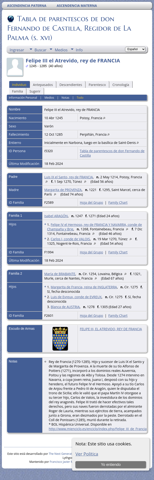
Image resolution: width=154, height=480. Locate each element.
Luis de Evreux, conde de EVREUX (76, 297)
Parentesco (97, 84)
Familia (17, 91)
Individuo (19, 84)
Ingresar (17, 50)
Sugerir (35, 91)
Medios (61, 50)
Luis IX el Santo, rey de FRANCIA (68, 177)
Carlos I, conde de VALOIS (70, 239)
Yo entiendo (111, 465)
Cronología (120, 84)
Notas (65, 98)
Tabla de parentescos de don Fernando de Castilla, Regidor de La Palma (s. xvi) (69, 28)
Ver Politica (86, 454)
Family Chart (118, 202)
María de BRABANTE (59, 274)
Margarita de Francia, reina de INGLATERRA (84, 287)
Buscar (41, 50)
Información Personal (23, 98)
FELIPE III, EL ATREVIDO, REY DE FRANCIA (111, 329)
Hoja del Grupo (91, 202)
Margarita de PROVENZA (63, 189)
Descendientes (70, 84)
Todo (80, 98)
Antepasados (43, 84)
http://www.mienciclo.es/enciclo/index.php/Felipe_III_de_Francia (98, 429)
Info (79, 50)
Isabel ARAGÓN (56, 216)
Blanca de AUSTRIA (65, 307)
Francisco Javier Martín (64, 462)
